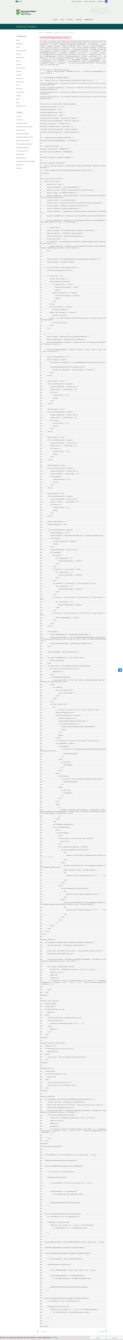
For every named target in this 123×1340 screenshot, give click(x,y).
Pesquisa (18, 95)
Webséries (19, 168)
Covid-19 (18, 116)
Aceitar (98, 1338)
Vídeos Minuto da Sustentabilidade (25, 161)
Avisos (18, 40)
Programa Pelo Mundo (22, 133)
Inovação (18, 75)
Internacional (19, 81)
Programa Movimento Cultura (24, 126)
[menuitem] (55, 19)
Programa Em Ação (21, 123)
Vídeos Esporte (20, 154)
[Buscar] (105, 10)
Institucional (19, 78)
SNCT (17, 102)
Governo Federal (20, 68)
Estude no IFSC (20, 57)
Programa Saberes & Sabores (24, 144)
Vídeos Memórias (21, 158)
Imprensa (18, 71)
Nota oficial (19, 88)
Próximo (101, 1331)
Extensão (18, 64)
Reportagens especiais (22, 147)
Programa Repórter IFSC (23, 140)
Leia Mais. (54, 1337)
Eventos (18, 61)
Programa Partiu (20, 130)
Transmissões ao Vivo (22, 151)
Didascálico (19, 43)
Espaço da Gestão (21, 50)
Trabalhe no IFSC (20, 106)
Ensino (18, 47)
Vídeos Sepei (19, 164)
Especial (18, 54)
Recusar (114, 1338)
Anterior (43, 1331)
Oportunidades (20, 92)
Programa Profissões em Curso (24, 137)
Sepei (17, 99)
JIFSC (17, 85)
